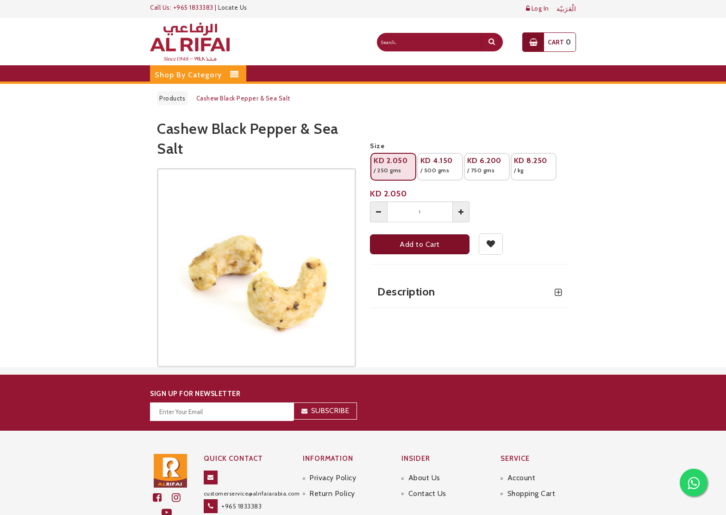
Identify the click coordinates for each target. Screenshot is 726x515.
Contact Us (427, 493)
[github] (180, 497)
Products (172, 98)
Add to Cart (420, 244)
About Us (424, 477)
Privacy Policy (332, 477)
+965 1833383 (241, 506)
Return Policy (332, 493)
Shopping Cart (531, 493)
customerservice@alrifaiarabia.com (252, 493)
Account (521, 477)
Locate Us (232, 7)
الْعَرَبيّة (566, 9)
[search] (491, 42)
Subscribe (330, 410)
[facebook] (162, 497)
